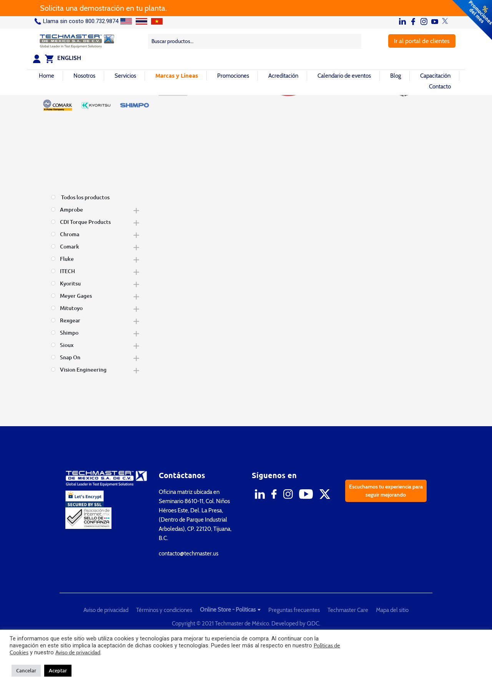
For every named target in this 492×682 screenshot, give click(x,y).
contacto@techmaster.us (188, 553)
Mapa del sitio (392, 610)
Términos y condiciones (164, 610)
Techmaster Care (347, 610)
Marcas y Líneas (176, 75)
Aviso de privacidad (105, 610)
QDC (313, 623)
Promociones (233, 75)
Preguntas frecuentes (294, 610)
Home (46, 75)
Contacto (440, 86)
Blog (395, 75)
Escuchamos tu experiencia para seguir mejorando (386, 490)
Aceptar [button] (58, 670)
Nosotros (84, 75)
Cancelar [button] (26, 670)
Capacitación (435, 75)
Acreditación (283, 75)
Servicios (125, 75)
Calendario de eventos (344, 75)
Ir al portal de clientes (422, 41)
